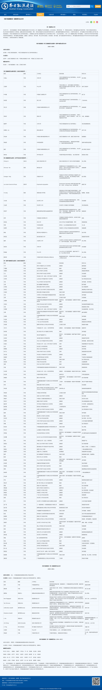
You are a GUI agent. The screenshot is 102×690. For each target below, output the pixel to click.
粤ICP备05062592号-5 (25, 678)
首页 (5, 14)
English (96, 14)
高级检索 (98, 6)
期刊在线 (16, 14)
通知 (74, 14)
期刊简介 (29, 14)
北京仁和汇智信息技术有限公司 (51, 688)
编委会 (40, 14)
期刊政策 (63, 14)
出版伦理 (51, 14)
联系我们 (84, 14)
